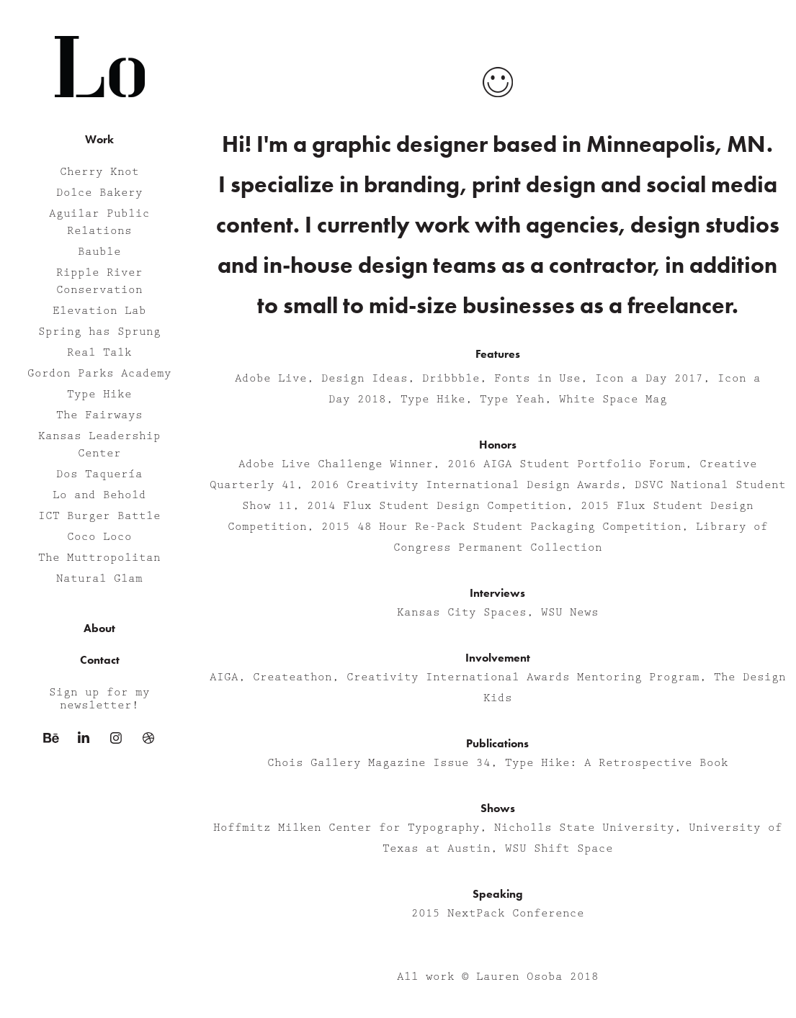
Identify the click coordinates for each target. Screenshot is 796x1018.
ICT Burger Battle (99, 516)
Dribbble (451, 378)
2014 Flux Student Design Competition (436, 506)
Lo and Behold (99, 495)
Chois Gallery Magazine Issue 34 (379, 763)
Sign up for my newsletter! (99, 699)
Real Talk (99, 352)
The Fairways (99, 415)
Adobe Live (271, 378)
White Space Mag (613, 399)
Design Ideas (364, 378)
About (99, 628)
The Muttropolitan (99, 557)
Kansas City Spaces (462, 612)
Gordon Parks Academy (99, 373)
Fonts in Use (537, 378)
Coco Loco (99, 537)
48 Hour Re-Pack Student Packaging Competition (519, 527)
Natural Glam (99, 578)
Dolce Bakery (99, 192)
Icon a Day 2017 (649, 378)
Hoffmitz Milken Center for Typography (346, 827)
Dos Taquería (99, 474)
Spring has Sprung (99, 331)
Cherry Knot (99, 172)
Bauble (99, 252)
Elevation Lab (99, 311)
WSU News (570, 612)
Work (99, 139)
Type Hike (99, 394)
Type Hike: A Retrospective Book (616, 763)
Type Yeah (512, 399)
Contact (100, 660)
